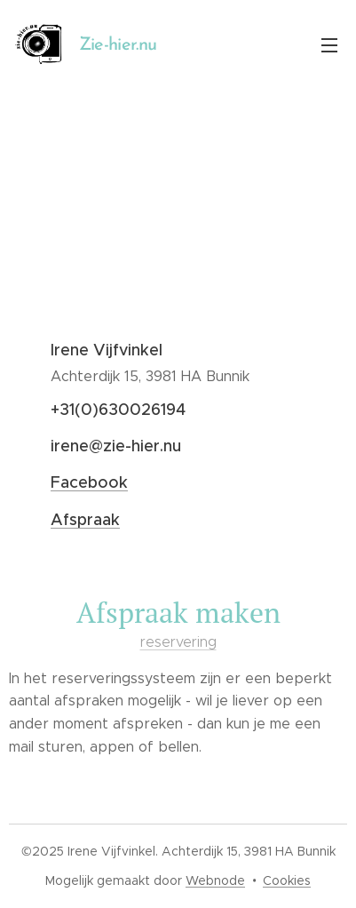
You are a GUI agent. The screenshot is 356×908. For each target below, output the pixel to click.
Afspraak (85, 520)
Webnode (215, 880)
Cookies (287, 880)
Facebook (89, 482)
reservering (178, 641)
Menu (329, 45)
